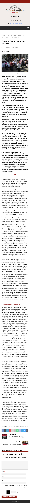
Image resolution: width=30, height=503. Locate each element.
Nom (3, 471)
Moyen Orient (12, 35)
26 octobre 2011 (6, 47)
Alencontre (15, 47)
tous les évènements (16, 23)
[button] (28, 1)
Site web (4, 481)
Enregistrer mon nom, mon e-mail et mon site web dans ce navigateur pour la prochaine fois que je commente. (15, 487)
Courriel (3, 476)
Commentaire (5, 460)
